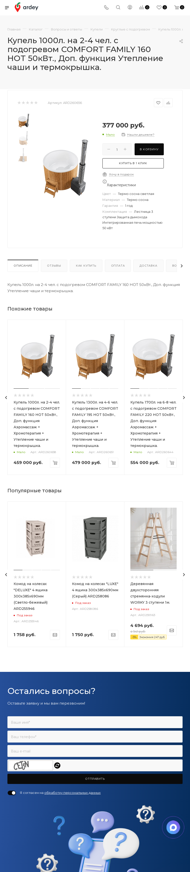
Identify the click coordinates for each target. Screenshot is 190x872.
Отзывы (54, 265)
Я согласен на (60, 793)
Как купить (86, 265)
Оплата (118, 265)
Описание (23, 265)
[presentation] (6, 398)
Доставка (148, 265)
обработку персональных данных (72, 793)
